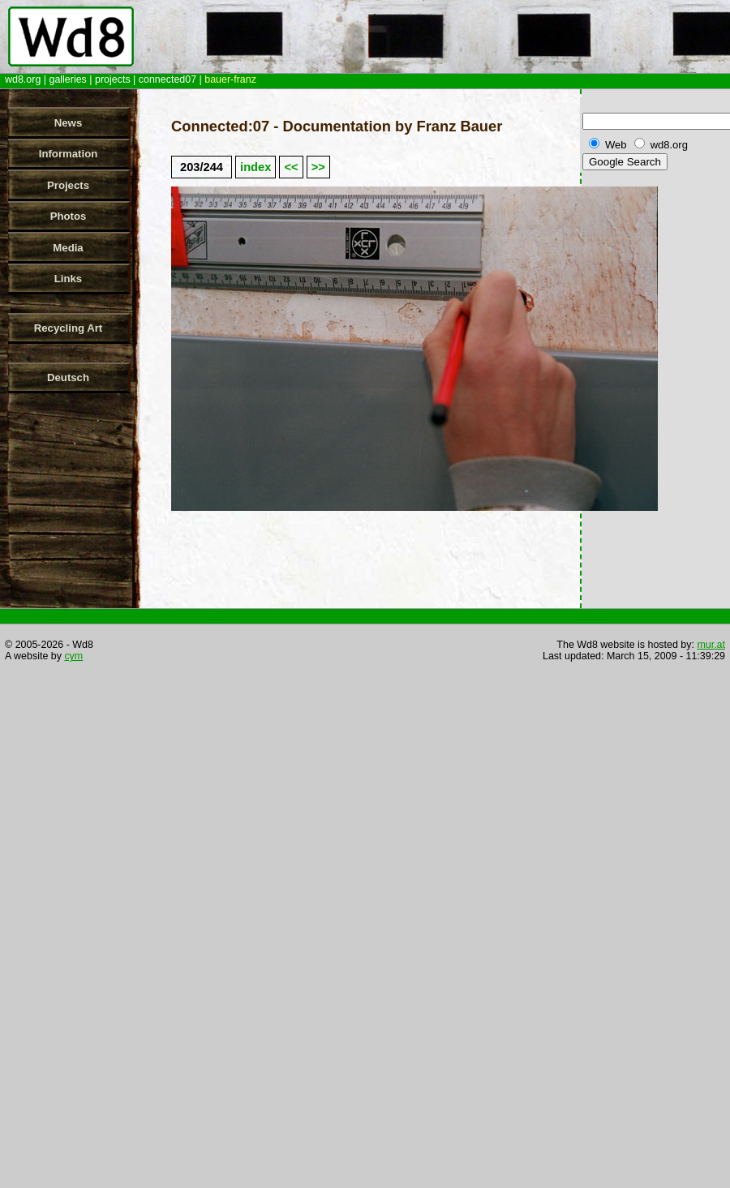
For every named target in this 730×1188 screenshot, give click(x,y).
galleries (67, 79)
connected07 (167, 79)
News (68, 123)
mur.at (711, 644)
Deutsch (68, 377)
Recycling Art (68, 328)
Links (68, 278)
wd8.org (23, 79)
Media (68, 248)
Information (68, 154)
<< (291, 167)
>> (318, 167)
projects (113, 79)
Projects (68, 185)
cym (73, 656)
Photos (68, 216)
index (255, 167)
